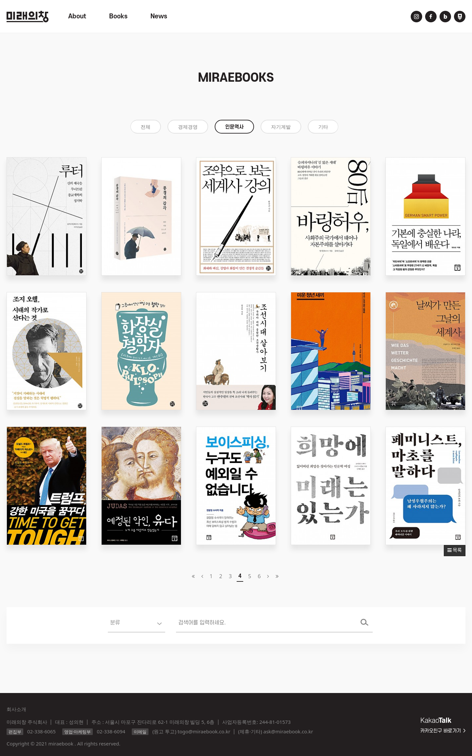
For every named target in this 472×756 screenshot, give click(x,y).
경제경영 (188, 127)
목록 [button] (454, 550)
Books (118, 16)
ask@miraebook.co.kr (288, 731)
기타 (323, 127)
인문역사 (234, 127)
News (158, 16)
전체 (145, 127)
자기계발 (281, 127)
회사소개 (16, 709)
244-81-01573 (274, 722)
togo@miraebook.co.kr (204, 731)
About (77, 16)
